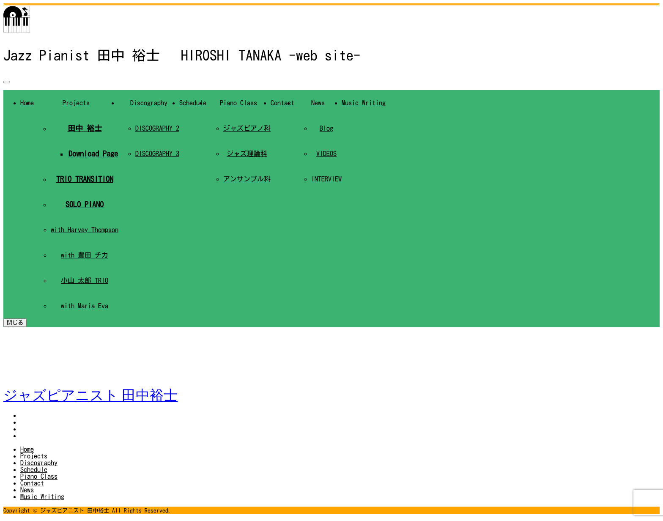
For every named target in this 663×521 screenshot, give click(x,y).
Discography (148, 102)
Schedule (192, 102)
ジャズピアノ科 (247, 128)
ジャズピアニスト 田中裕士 (90, 395)
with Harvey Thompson (84, 229)
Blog (326, 128)
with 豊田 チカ (84, 255)
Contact (282, 102)
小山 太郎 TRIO (84, 280)
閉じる (15, 323)
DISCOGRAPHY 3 (157, 153)
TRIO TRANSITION (84, 179)
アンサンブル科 (247, 178)
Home (27, 449)
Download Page (93, 153)
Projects (76, 102)
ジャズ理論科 (247, 153)
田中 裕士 (85, 128)
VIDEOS (326, 153)
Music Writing (364, 102)
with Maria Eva (84, 305)
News (318, 102)
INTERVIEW (326, 178)
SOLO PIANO (85, 204)
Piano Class (238, 102)
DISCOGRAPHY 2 (157, 128)
